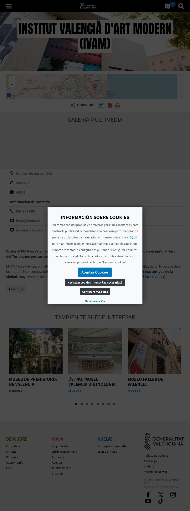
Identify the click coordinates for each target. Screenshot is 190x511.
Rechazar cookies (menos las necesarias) (95, 282)
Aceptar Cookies (95, 272)
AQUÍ (133, 237)
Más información (95, 301)
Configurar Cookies (95, 292)
